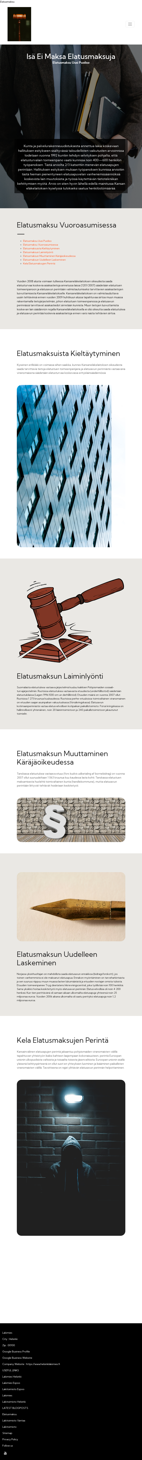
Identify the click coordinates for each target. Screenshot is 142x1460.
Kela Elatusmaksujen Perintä (39, 263)
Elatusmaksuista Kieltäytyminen (41, 248)
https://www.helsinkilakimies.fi (43, 1364)
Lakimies (7, 1395)
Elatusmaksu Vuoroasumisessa (40, 244)
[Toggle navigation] (130, 24)
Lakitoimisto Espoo (13, 1389)
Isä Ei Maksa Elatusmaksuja (71, 56)
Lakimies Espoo (11, 1382)
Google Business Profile (16, 1351)
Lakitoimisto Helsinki (14, 1401)
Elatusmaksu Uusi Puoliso (71, 106)
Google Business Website (17, 1357)
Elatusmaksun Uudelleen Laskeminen (44, 259)
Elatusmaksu (9, 1414)
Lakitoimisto (9, 1426)
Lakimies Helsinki (12, 1376)
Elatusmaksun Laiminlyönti (38, 252)
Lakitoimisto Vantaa (13, 1420)
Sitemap (7, 1433)
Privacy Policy (10, 1439)
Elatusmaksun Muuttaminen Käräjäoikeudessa (49, 255)
